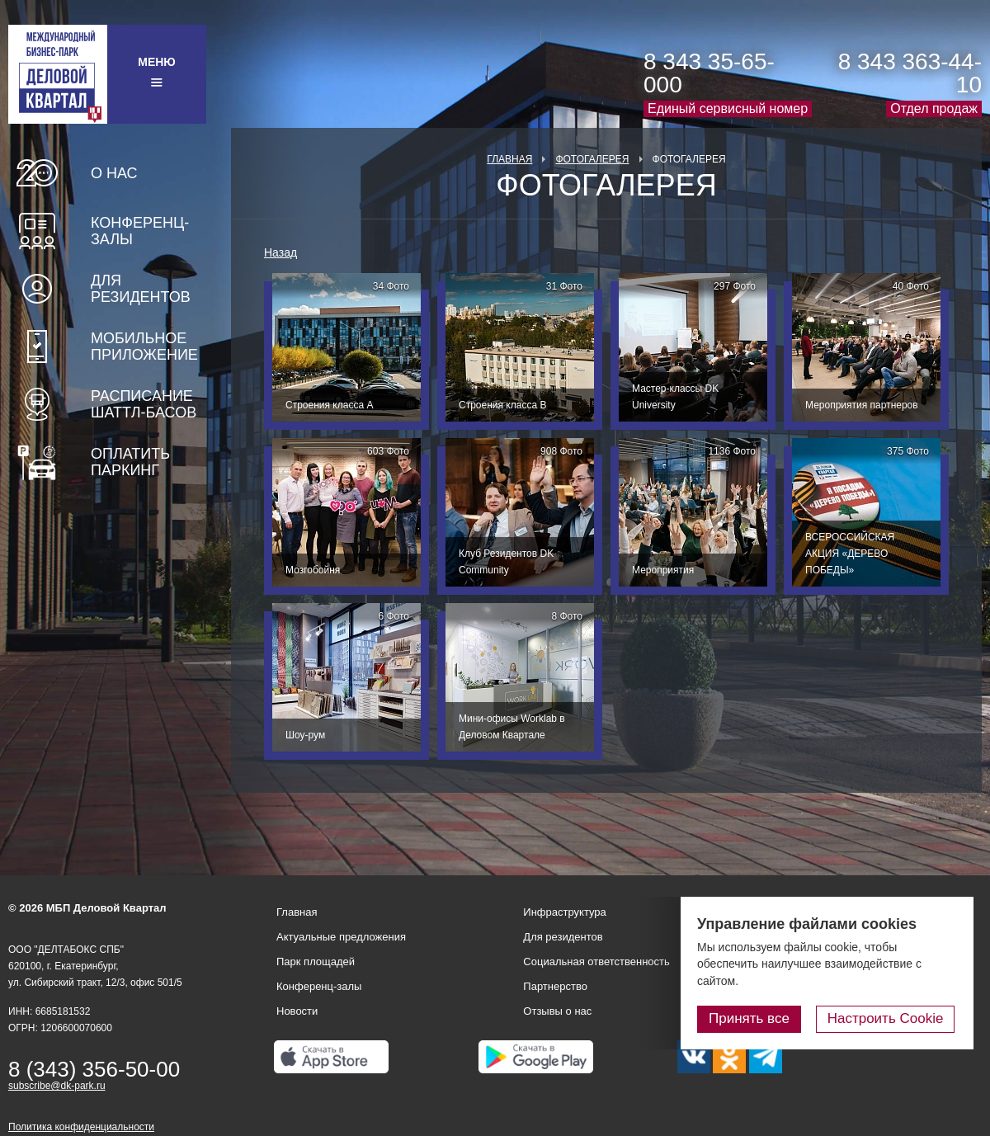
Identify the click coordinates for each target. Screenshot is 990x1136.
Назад (280, 252)
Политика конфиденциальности (81, 1127)
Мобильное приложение (144, 346)
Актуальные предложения (341, 937)
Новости (297, 1011)
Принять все (753, 1018)
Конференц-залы (140, 230)
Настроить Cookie (887, 1018)
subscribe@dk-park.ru (57, 1085)
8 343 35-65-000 (709, 73)
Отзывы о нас (557, 1011)
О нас (114, 173)
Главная (509, 159)
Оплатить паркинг (130, 461)
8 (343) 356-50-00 (94, 1069)
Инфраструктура (564, 912)
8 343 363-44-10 (910, 73)
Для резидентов (141, 288)
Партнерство (555, 986)
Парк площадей (315, 961)
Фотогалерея (592, 159)
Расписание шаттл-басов (143, 404)
